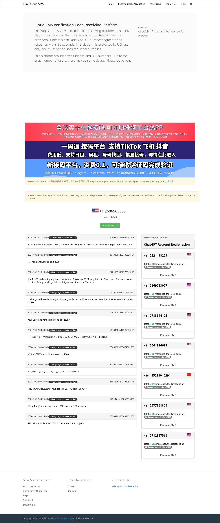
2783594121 (158, 315)
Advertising (155, 3)
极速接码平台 (29, 504)
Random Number (110, 225)
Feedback (28, 500)
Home (111, 3)
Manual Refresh (110, 217)
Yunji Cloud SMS (33, 4)
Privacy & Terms (31, 486)
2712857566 (158, 435)
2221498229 (158, 255)
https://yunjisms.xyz (63, 518)
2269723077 (158, 285)
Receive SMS (168, 275)
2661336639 (158, 345)
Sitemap (72, 491)
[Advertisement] (110, 99)
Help (183, 3)
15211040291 (161, 375)
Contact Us (171, 3)
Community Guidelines (35, 491)
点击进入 (169, 181)
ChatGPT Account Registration (167, 244)
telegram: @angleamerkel (125, 486)
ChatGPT (142, 27)
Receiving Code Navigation (131, 3)
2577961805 (158, 405)
